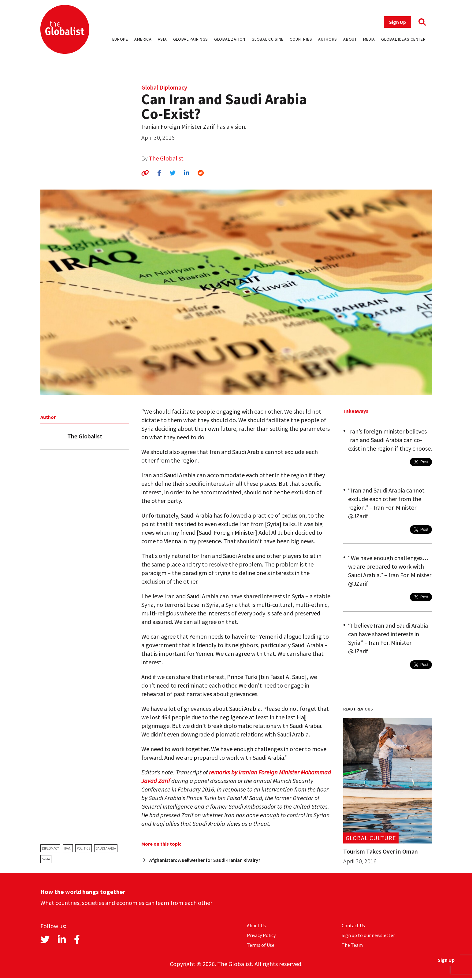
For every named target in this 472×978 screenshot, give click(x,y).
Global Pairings (190, 39)
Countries (301, 39)
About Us (256, 925)
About (350, 39)
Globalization (229, 39)
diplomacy (50, 848)
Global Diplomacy (164, 87)
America (143, 39)
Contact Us (353, 925)
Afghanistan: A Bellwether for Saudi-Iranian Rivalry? (200, 860)
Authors (327, 39)
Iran (67, 848)
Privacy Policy (261, 935)
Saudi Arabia (106, 848)
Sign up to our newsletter (368, 935)
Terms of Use (260, 945)
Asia (162, 39)
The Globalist (166, 158)
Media (369, 39)
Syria (46, 859)
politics (83, 848)
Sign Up (397, 22)
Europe (120, 39)
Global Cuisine (267, 39)
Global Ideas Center (403, 39)
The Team (352, 945)
